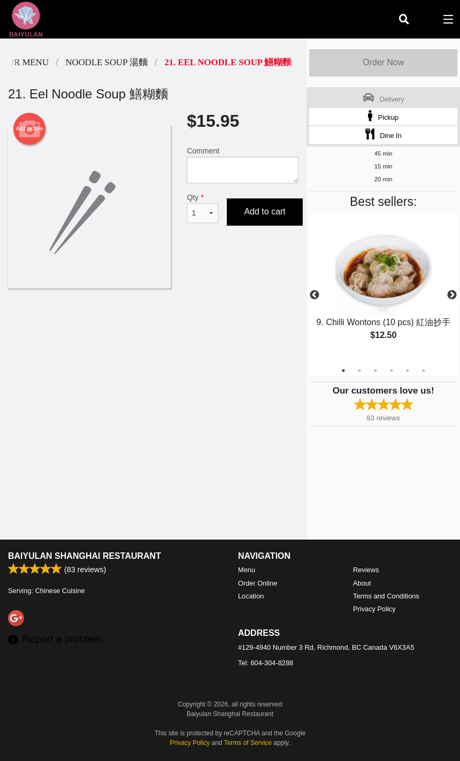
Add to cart (264, 211)
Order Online (257, 583)
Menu (246, 570)
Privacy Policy (374, 609)
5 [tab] (407, 370)
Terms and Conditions (386, 596)
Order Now (383, 62)
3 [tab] (375, 370)
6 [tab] (423, 370)
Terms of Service (248, 743)
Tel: (265, 663)
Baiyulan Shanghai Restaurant (84, 555)
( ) (426, 19)
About (362, 583)
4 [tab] (391, 370)
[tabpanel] (383, 288)
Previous (314, 295)
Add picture (29, 129)
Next (452, 295)
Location (251, 596)
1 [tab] (343, 370)
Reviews (366, 570)
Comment (242, 165)
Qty (202, 208)
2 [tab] (359, 370)
